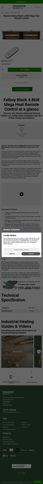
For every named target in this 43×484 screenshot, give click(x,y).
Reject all (12, 253)
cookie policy (25, 239)
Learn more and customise (22, 249)
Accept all (30, 253)
